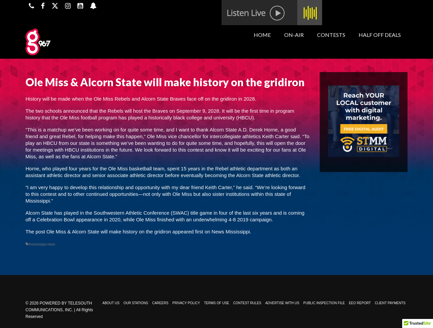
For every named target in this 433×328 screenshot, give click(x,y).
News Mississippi (230, 231)
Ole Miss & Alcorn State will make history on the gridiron (109, 231)
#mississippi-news (41, 244)
